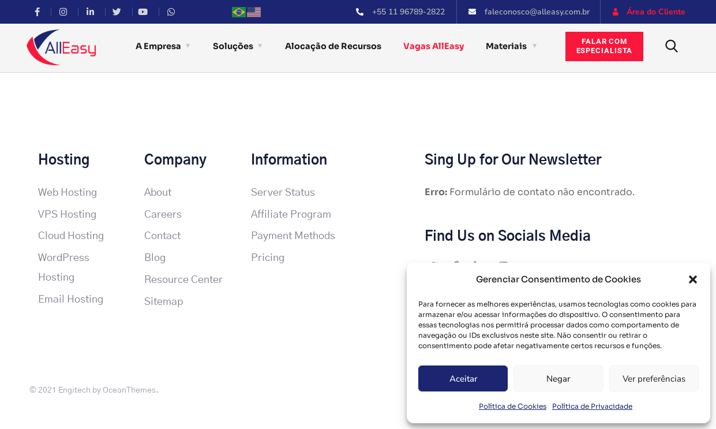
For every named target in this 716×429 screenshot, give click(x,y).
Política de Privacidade (592, 406)
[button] (693, 279)
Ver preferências (654, 379)
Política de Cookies (512, 406)
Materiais (506, 46)
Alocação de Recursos (333, 46)
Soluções (233, 46)
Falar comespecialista (604, 46)
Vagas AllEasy (433, 46)
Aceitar (463, 379)
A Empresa (158, 46)
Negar (558, 379)
